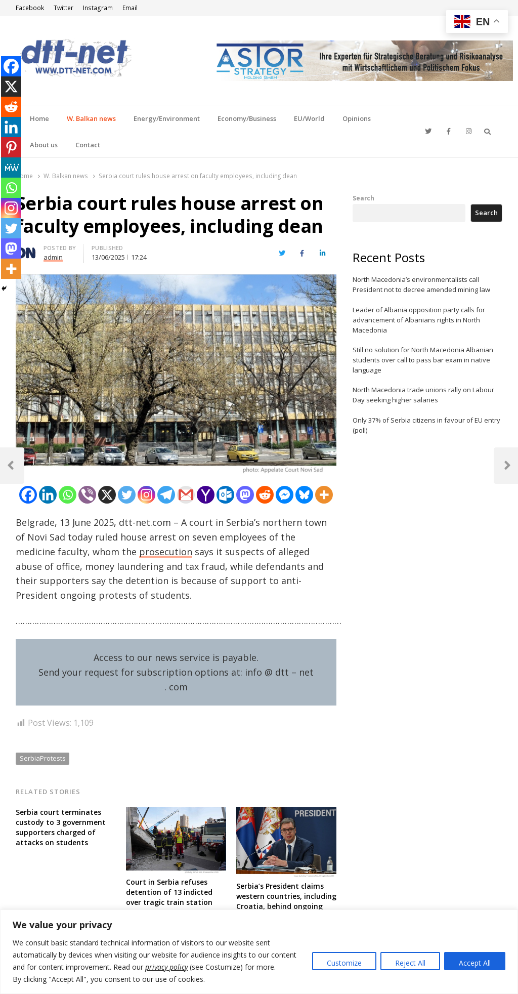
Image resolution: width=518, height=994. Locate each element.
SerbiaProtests (43, 758)
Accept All (475, 963)
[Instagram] (146, 495)
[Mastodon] (245, 495)
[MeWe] (11, 167)
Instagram (98, 8)
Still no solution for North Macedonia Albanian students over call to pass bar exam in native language (423, 360)
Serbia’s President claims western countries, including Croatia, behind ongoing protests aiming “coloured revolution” (286, 906)
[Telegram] (166, 495)
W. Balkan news (91, 118)
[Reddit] (265, 495)
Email (130, 8)
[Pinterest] (11, 147)
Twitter (63, 8)
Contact (87, 144)
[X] (107, 495)
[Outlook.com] (225, 495)
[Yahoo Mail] (205, 495)
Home (39, 118)
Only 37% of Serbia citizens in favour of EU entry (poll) (426, 425)
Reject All (410, 963)
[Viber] (87, 495)
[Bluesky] (304, 495)
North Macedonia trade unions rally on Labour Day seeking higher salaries (423, 394)
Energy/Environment (167, 118)
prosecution (165, 552)
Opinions (356, 118)
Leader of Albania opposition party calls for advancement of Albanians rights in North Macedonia (419, 320)
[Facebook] (28, 495)
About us (44, 144)
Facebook (30, 8)
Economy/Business (247, 118)
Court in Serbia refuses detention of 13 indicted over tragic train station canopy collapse (169, 897)
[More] (324, 495)
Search (363, 198)
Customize (344, 963)
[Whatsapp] (67, 495)
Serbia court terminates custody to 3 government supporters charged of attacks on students (61, 827)
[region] (259, 951)
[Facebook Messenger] (284, 495)
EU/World (309, 118)
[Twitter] (127, 495)
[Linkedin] (48, 495)
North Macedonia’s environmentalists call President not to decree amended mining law (421, 284)
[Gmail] (186, 495)
